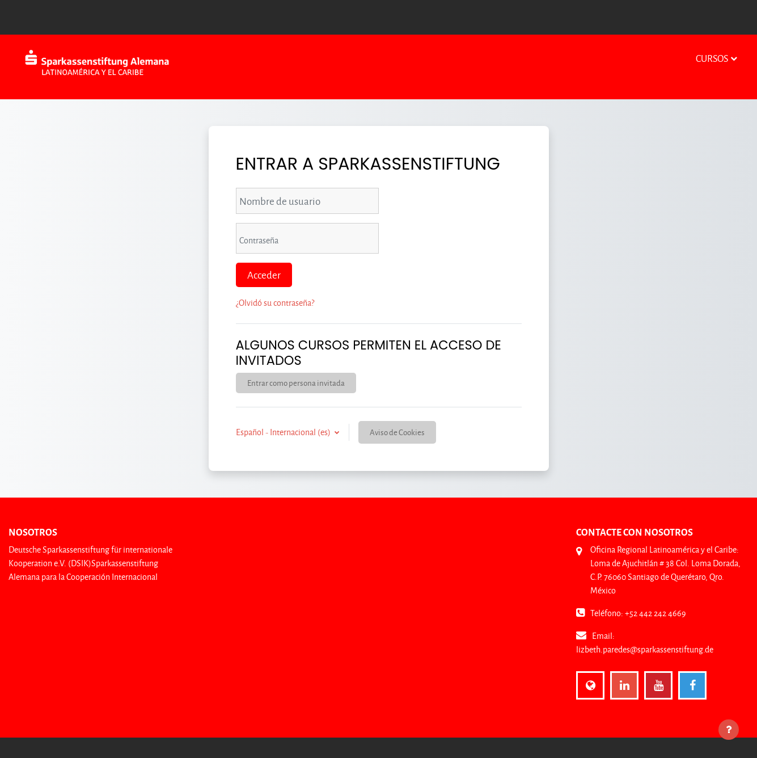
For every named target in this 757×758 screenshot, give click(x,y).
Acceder (264, 274)
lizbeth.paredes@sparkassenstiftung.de (644, 649)
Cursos (712, 58)
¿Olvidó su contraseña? (275, 303)
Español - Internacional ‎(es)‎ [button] (284, 432)
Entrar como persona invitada (296, 382)
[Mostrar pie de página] (728, 729)
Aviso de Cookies (397, 432)
